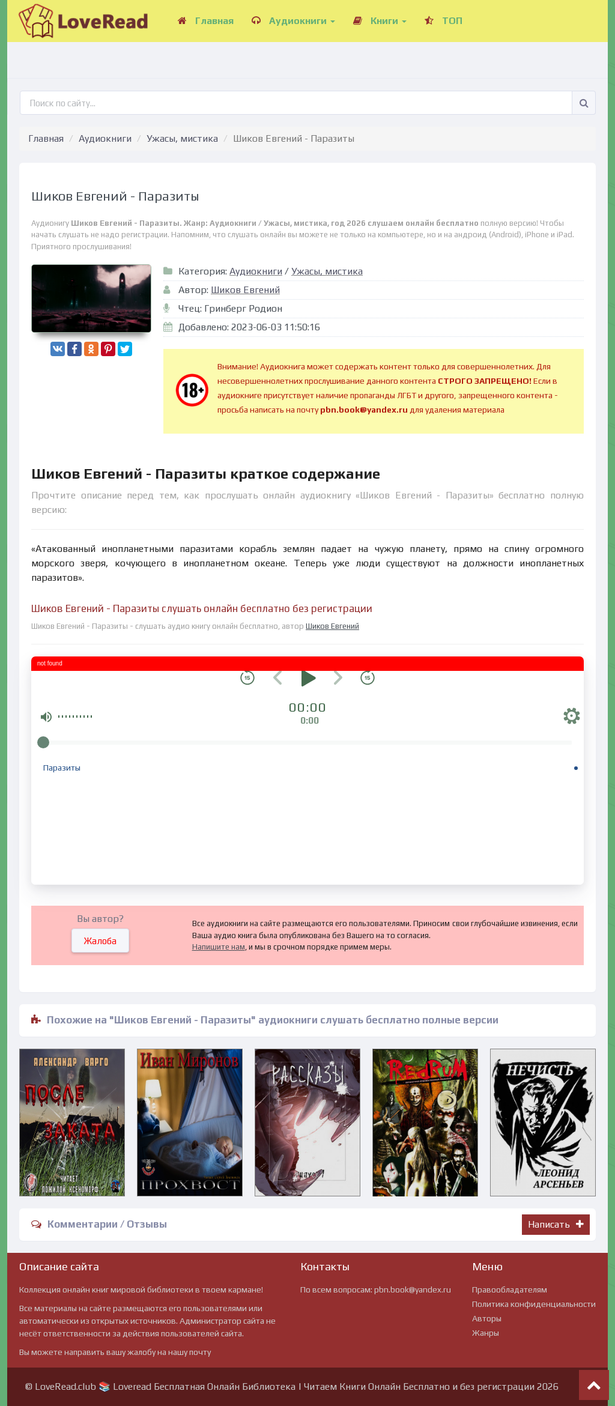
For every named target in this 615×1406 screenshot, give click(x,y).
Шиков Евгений (245, 289)
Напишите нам (218, 946)
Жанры (485, 1333)
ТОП (443, 20)
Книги (380, 20)
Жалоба (100, 941)
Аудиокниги (293, 20)
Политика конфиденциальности (534, 1304)
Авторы (486, 1318)
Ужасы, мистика (182, 138)
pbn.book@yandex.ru (412, 1289)
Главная (206, 20)
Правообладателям (509, 1289)
